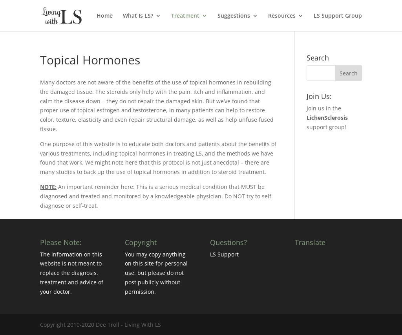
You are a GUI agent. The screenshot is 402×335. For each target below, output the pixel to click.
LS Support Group (338, 16)
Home (105, 16)
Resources (282, 16)
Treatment (185, 16)
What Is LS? (138, 16)
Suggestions (233, 16)
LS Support (224, 254)
